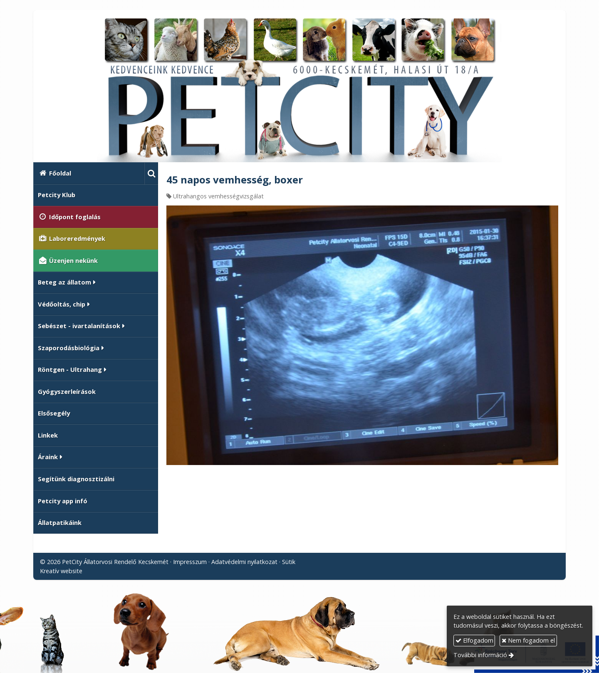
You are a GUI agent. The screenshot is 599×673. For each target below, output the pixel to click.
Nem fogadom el (528, 640)
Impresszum (190, 562)
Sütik (288, 562)
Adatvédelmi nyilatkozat (244, 562)
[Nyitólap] (299, 89)
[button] (151, 173)
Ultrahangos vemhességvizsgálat (218, 196)
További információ (480, 655)
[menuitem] (88, 173)
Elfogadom (474, 640)
